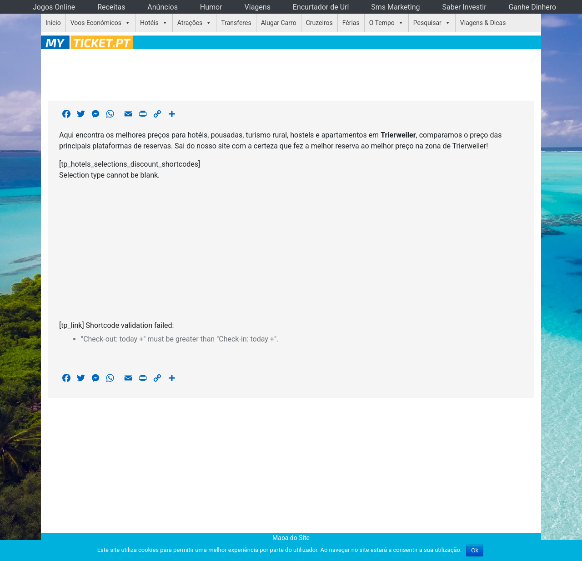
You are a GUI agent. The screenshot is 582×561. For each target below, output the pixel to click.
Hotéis (149, 22)
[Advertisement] (291, 73)
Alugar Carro (278, 22)
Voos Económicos (95, 22)
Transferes (236, 22)
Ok (474, 550)
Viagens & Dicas (483, 22)
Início (53, 22)
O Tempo (382, 22)
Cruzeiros (319, 22)
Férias (351, 22)
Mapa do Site (291, 537)
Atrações (190, 22)
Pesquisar (427, 22)
